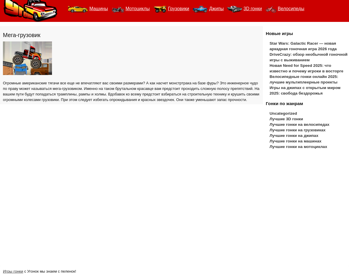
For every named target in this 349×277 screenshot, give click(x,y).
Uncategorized (283, 113)
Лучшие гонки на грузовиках (298, 130)
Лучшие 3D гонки (286, 119)
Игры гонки (13, 271)
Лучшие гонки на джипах (294, 135)
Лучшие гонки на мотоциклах (298, 146)
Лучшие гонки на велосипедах (299, 124)
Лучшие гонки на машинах (296, 141)
